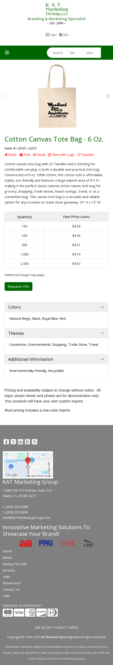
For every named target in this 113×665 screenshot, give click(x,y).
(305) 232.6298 (17, 506)
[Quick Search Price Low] (75, 52)
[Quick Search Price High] (92, 52)
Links (6, 576)
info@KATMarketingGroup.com (26, 517)
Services (9, 570)
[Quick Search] (57, 52)
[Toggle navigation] (7, 52)
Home (7, 551)
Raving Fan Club (15, 564)
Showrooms (12, 583)
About (7, 557)
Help (6, 595)
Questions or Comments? (22, 605)
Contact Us (11, 589)
